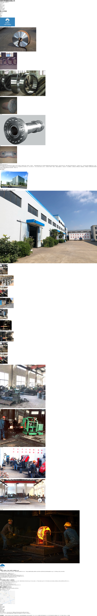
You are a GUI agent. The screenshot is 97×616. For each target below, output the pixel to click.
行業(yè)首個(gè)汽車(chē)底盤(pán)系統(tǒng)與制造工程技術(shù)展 (10, 575)
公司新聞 (1, 566)
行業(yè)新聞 (2, 567)
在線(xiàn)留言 (2, 610)
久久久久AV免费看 (37, 615)
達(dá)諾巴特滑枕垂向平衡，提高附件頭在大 (6, 577)
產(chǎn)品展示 (2, 607)
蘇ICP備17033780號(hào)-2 (26, 613)
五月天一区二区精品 (60, 615)
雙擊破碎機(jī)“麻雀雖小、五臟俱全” (5, 573)
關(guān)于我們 (2, 606)
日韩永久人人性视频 (67, 615)
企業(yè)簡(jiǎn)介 (2, 168)
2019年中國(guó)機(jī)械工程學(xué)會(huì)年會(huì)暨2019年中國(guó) (10, 576)
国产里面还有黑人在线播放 (53, 615)
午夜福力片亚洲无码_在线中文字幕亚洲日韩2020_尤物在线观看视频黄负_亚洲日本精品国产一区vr (19, 615)
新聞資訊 (1, 608)
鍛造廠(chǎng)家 (2, 609)
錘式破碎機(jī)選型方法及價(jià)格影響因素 (6, 574)
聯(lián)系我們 (2, 169)
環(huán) (1, 13)
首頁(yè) (1, 605)
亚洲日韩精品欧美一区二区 (44, 615)
